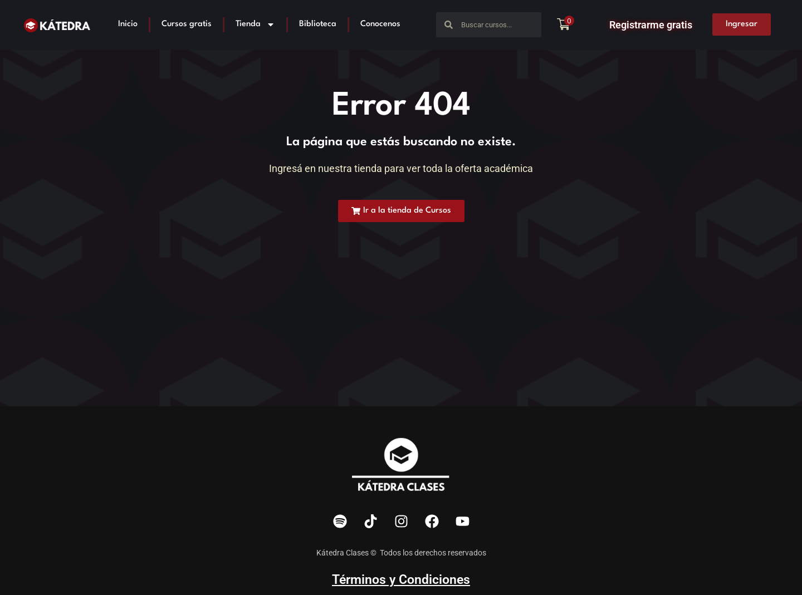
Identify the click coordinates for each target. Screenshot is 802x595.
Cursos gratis (187, 24)
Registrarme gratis (650, 25)
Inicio (128, 24)
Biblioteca (317, 24)
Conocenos (380, 24)
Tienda (255, 24)
